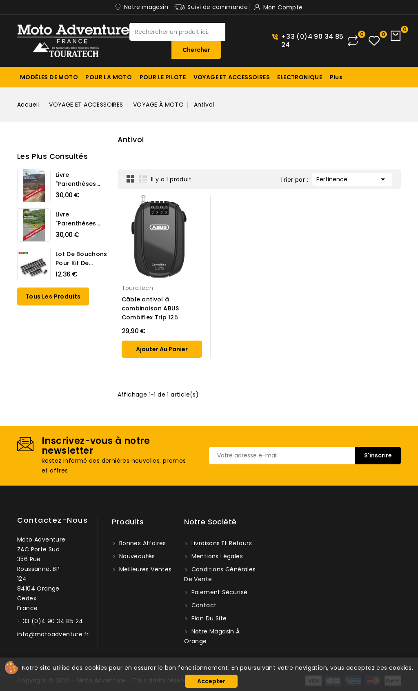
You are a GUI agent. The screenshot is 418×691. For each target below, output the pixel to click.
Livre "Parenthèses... (78, 179)
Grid (131, 178)
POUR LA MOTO (108, 77)
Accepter (211, 681)
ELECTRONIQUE (299, 77)
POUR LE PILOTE (163, 77)
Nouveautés (136, 556)
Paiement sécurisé (218, 592)
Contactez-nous (52, 520)
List (143, 178)
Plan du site (208, 618)
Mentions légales (216, 556)
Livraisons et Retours (220, 543)
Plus (336, 77)
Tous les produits (53, 296)
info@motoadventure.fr (53, 634)
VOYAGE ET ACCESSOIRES (231, 77)
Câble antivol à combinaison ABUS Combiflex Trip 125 (150, 308)
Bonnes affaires (141, 543)
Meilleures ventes (144, 569)
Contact (202, 605)
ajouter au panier (162, 349)
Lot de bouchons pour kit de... (81, 258)
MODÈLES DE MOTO (49, 77)
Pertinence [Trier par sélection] (352, 178)
